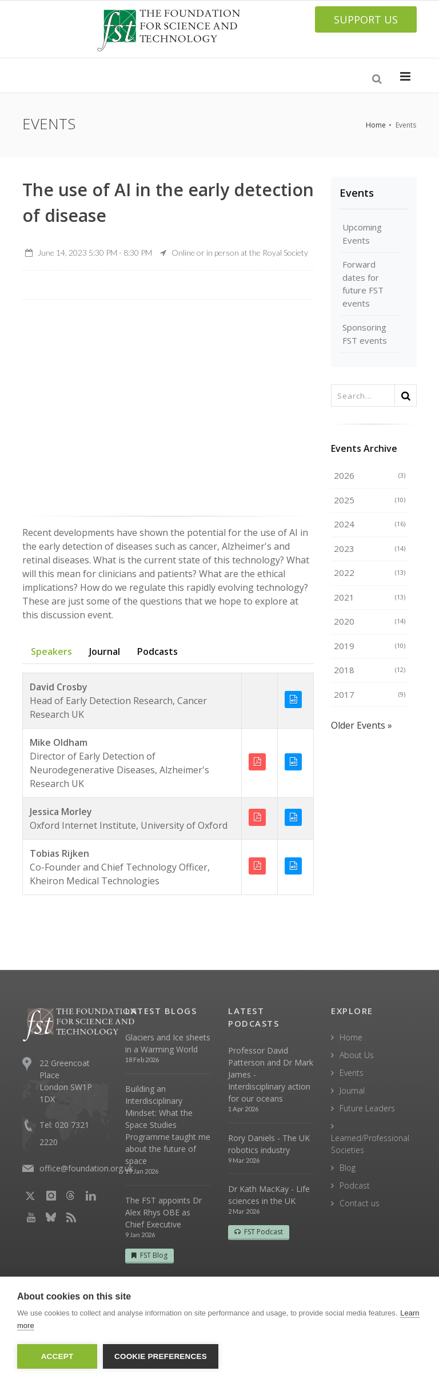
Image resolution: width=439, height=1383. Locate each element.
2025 (369, 500)
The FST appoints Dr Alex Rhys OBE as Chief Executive (163, 1212)
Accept (57, 1356)
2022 (369, 572)
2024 (369, 524)
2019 (369, 645)
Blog (348, 1167)
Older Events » (361, 725)
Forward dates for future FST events (363, 284)
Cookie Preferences (160, 1356)
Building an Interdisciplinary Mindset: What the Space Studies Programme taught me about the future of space (167, 1124)
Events (357, 193)
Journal (104, 651)
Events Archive (364, 448)
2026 (369, 475)
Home (376, 125)
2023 (369, 548)
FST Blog (149, 1255)
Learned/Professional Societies (370, 1143)
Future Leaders (367, 1108)
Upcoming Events (362, 233)
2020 (369, 621)
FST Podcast (258, 1232)
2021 (369, 597)
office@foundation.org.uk (86, 1168)
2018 (369, 669)
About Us (357, 1055)
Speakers (51, 651)
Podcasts (157, 651)
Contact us (360, 1203)
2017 (369, 694)
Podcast (355, 1185)
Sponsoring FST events (364, 333)
